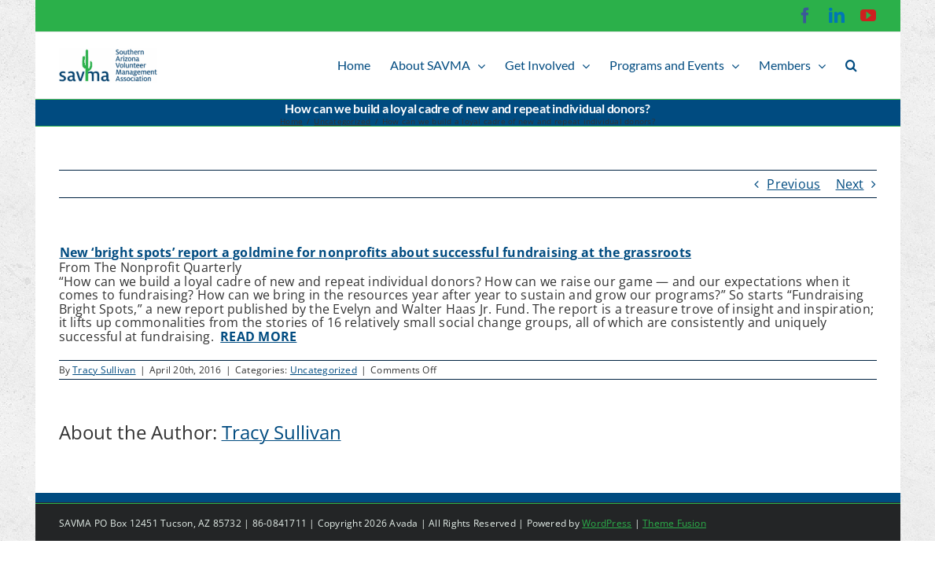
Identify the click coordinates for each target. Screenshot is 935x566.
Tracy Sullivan (103, 370)
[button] (871, 65)
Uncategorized (323, 370)
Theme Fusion (674, 523)
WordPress (606, 523)
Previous (793, 184)
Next (850, 184)
